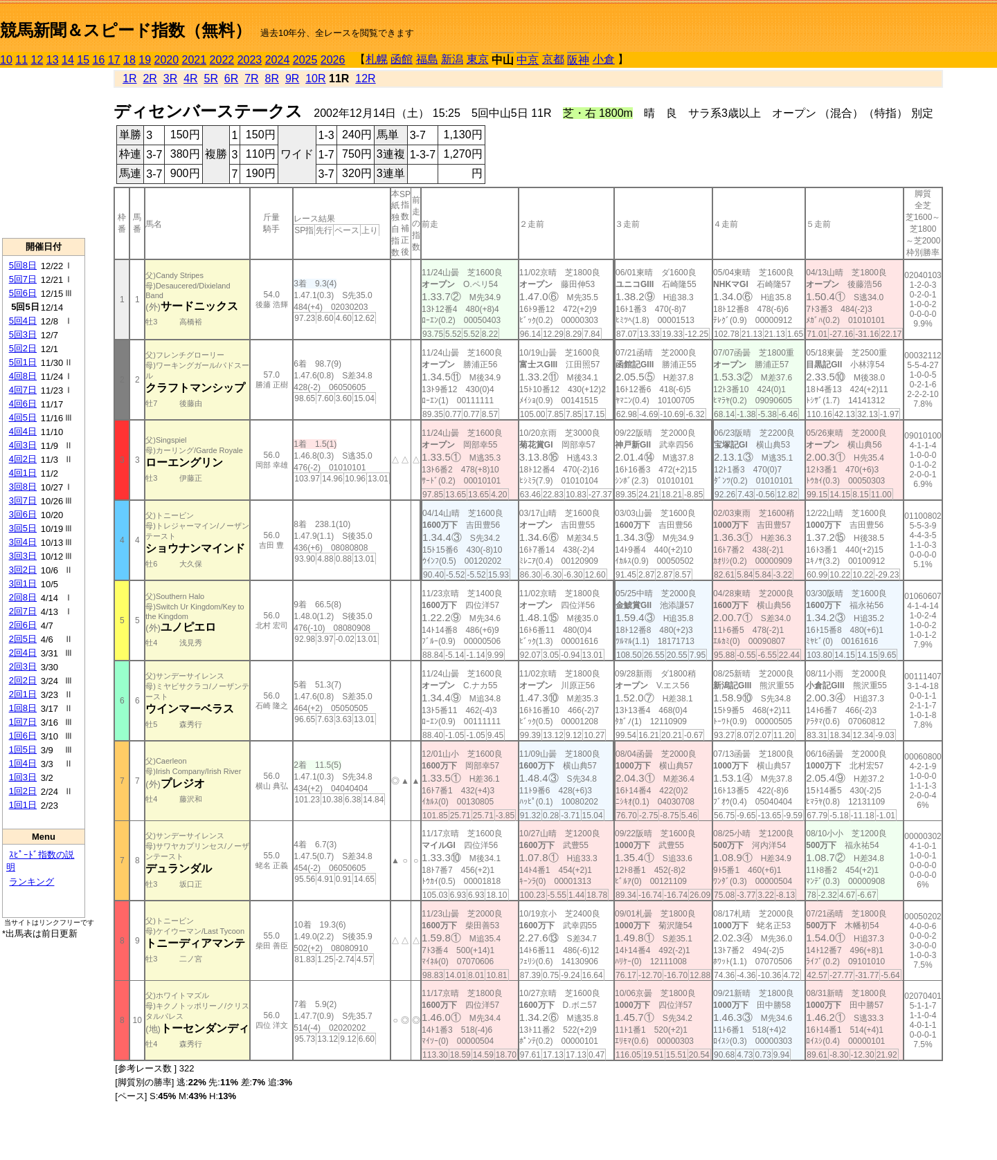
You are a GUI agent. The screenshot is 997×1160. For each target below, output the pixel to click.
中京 (528, 60)
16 (99, 60)
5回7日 (23, 279)
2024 (277, 60)
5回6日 (23, 293)
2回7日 (23, 611)
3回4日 (23, 542)
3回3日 (23, 556)
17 (114, 60)
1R (129, 78)
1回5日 (23, 749)
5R (211, 78)
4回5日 (23, 417)
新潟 (452, 59)
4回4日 (23, 431)
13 (52, 60)
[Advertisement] (43, 153)
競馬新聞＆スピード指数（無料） (125, 30)
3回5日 (23, 528)
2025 (305, 60)
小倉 (604, 59)
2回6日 (23, 625)
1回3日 (23, 777)
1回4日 (23, 763)
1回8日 (23, 708)
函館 (401, 59)
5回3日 (23, 334)
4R (190, 78)
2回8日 (23, 597)
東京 (478, 59)
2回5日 (23, 639)
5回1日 (23, 362)
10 (6, 60)
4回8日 (23, 376)
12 (37, 60)
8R (272, 78)
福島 (427, 59)
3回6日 (23, 514)
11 (21, 60)
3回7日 (23, 500)
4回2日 (23, 459)
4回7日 (23, 390)
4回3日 (23, 445)
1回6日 (23, 735)
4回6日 (23, 403)
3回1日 (23, 583)
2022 (222, 60)
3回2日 (23, 569)
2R (149, 78)
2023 (249, 60)
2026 (333, 60)
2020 (166, 60)
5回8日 (23, 265)
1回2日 (23, 791)
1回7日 (23, 722)
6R (231, 78)
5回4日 (23, 320)
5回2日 (23, 348)
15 (83, 60)
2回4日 (23, 652)
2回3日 (23, 666)
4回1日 (23, 473)
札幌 (377, 59)
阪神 (578, 60)
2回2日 (23, 680)
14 (68, 60)
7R (251, 78)
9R (292, 78)
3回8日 (23, 486)
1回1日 (23, 805)
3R (170, 78)
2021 (194, 60)
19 (144, 60)
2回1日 (23, 694)
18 (129, 60)
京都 (553, 59)
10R (315, 78)
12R (365, 78)
